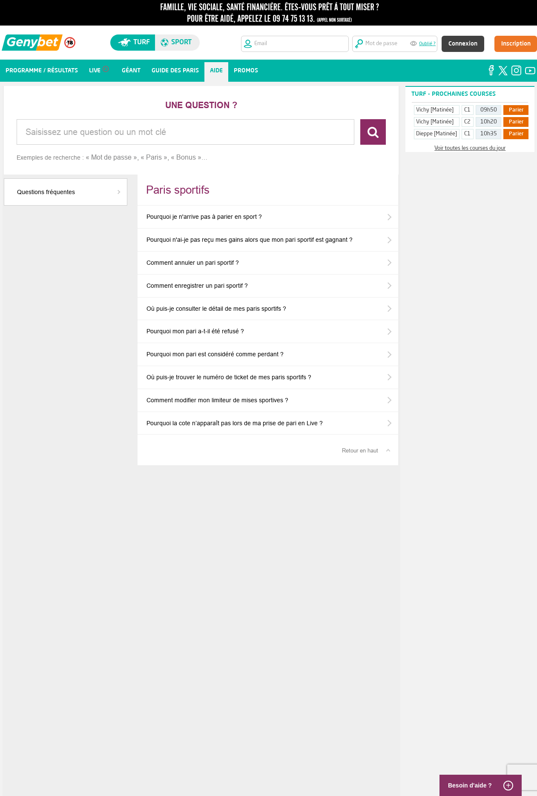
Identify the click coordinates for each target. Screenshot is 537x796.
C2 (467, 122)
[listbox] (146, 157)
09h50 (488, 110)
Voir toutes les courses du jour (469, 148)
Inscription (516, 44)
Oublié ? (427, 44)
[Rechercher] (373, 132)
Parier (516, 110)
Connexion (462, 44)
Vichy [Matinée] (435, 110)
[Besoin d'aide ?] (479, 785)
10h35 (488, 134)
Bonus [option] (186, 157)
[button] (65, 192)
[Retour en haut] (366, 450)
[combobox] (185, 132)
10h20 (488, 122)
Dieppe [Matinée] (436, 134)
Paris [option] (154, 157)
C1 (467, 110)
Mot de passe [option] (111, 157)
